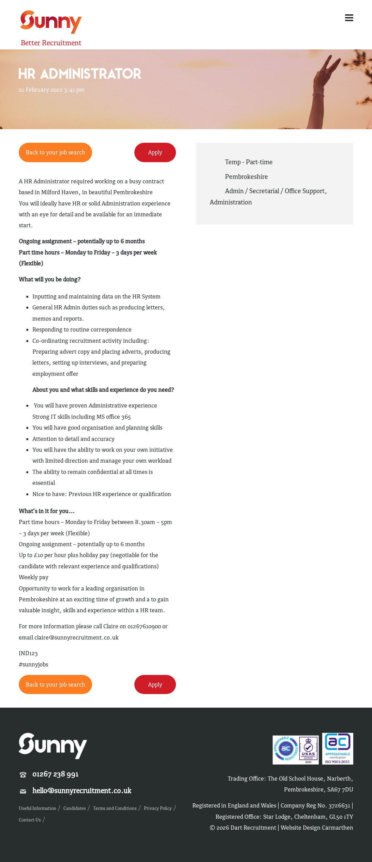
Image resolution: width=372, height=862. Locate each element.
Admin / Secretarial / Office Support (275, 191)
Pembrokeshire (246, 176)
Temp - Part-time (249, 162)
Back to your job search (55, 152)
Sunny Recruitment (51, 23)
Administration (231, 202)
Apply (155, 152)
